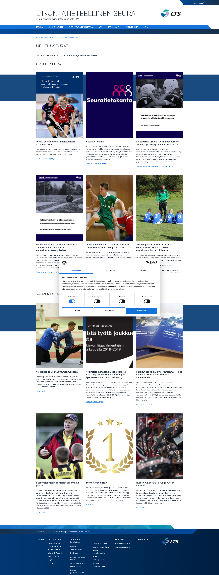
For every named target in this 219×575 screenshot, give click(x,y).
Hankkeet (74, 553)
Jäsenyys (96, 556)
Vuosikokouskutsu (99, 566)
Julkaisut (73, 546)
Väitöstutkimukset (77, 563)
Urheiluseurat (74, 37)
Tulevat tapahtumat (122, 544)
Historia (96, 563)
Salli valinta (109, 310)
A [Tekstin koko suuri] (201, 3)
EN (208, 3)
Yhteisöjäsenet (98, 560)
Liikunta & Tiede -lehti (56, 553)
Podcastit (51, 563)
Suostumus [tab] (76, 270)
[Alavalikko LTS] (102, 27)
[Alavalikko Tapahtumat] (119, 27)
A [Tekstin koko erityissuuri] (203, 2)
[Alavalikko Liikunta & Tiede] (63, 27)
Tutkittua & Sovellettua (81, 27)
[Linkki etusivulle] (170, 541)
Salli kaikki (141, 310)
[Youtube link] (178, 548)
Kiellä (77, 310)
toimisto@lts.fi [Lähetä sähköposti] (84, 531)
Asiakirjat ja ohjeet (100, 544)
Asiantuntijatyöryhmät (101, 547)
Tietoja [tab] (143, 270)
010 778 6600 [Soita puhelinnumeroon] (71, 531)
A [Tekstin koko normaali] (199, 3)
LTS (100, 27)
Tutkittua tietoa (61, 37)
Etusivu (39, 27)
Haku (146, 27)
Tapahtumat (113, 27)
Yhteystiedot (132, 27)
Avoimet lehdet (54, 556)
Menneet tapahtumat (123, 547)
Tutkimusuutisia (54, 549)
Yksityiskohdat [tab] (109, 270)
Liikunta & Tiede (55, 27)
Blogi (50, 560)
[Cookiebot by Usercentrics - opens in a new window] (147, 263)
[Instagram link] (176, 548)
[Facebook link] (172, 548)
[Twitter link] (174, 548)
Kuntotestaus (75, 566)
